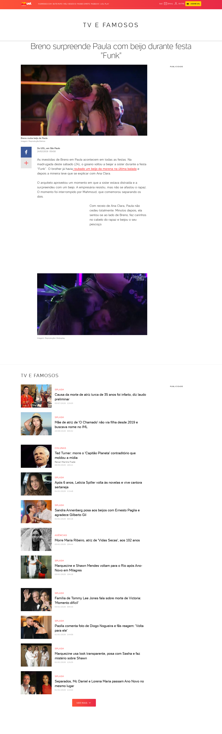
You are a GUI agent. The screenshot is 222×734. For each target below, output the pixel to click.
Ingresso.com (45, 4)
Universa (123, 12)
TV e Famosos (111, 25)
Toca (183, 12)
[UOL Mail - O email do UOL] (168, 4)
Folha (84, 12)
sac (161, 4)
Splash (113, 12)
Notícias (45, 12)
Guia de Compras (196, 12)
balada (132, 169)
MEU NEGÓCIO (69, 4)
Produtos (27, 12)
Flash (36, 12)
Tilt (141, 12)
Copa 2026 (103, 12)
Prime (176, 12)
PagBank (95, 4)
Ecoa (146, 12)
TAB (171, 12)
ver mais (84, 703)
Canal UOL (155, 12)
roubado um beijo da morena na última (100, 169)
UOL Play (104, 4)
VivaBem (134, 12)
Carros (64, 12)
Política (55, 12)
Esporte (93, 12)
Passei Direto (83, 4)
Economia (75, 12)
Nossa (165, 12)
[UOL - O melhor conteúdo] (26, 4)
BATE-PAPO (57, 4)
